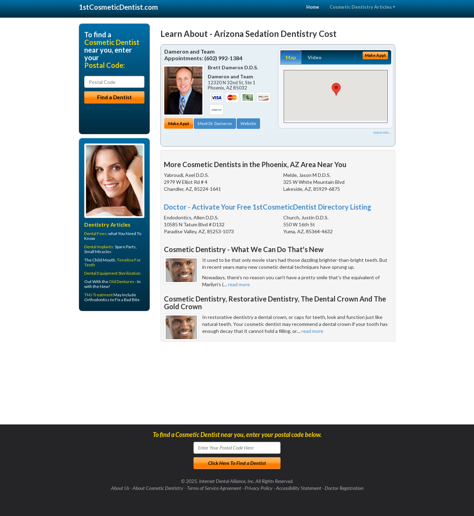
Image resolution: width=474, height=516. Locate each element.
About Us (120, 488)
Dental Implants (98, 246)
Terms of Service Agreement (214, 488)
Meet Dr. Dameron (215, 123)
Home (312, 7)
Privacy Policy (258, 488)
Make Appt (178, 123)
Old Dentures (121, 281)
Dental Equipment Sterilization (112, 273)
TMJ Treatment (98, 294)
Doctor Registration (344, 488)
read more (239, 284)
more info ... (382, 132)
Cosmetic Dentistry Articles (362, 7)
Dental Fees (95, 233)
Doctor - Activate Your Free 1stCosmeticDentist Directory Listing (267, 207)
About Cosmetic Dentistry (158, 488)
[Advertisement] (114, 370)
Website (248, 123)
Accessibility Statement (298, 488)
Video (315, 57)
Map (291, 57)
